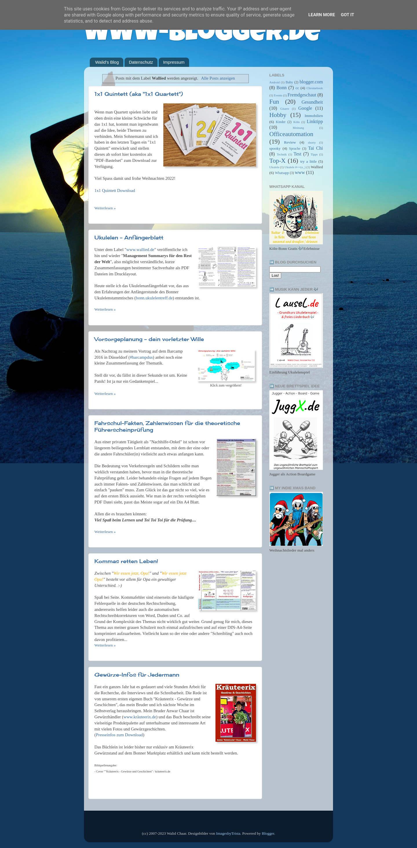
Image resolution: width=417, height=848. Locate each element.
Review (290, 142)
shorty (312, 142)
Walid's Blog (107, 62)
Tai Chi (315, 148)
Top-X (277, 160)
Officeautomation (291, 134)
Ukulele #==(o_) (295, 167)
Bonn (282, 87)
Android (274, 82)
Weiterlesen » (105, 208)
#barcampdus (141, 357)
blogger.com (311, 82)
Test (297, 154)
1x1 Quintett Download (114, 190)
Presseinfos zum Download (119, 734)
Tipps (314, 154)
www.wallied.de (140, 249)
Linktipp (315, 121)
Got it (347, 14)
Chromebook (315, 88)
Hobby (277, 114)
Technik (282, 154)
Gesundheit (312, 102)
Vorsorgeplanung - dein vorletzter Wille (149, 339)
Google (305, 108)
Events (278, 95)
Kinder (281, 122)
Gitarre (284, 108)
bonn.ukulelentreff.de (154, 298)
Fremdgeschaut (302, 95)
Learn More (321, 14)
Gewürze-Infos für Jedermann (136, 674)
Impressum (173, 62)
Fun (274, 101)
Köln (296, 122)
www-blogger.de (202, 34)
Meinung (298, 127)
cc (297, 88)
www (300, 172)
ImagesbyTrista (228, 833)
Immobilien (314, 115)
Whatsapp (282, 173)
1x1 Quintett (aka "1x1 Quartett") (138, 94)
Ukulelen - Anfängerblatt (128, 237)
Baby (289, 82)
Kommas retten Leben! (126, 561)
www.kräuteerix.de (139, 717)
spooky (275, 148)
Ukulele (274, 167)
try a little (308, 161)
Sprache (294, 148)
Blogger (268, 833)
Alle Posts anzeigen (218, 78)
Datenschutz (141, 62)
